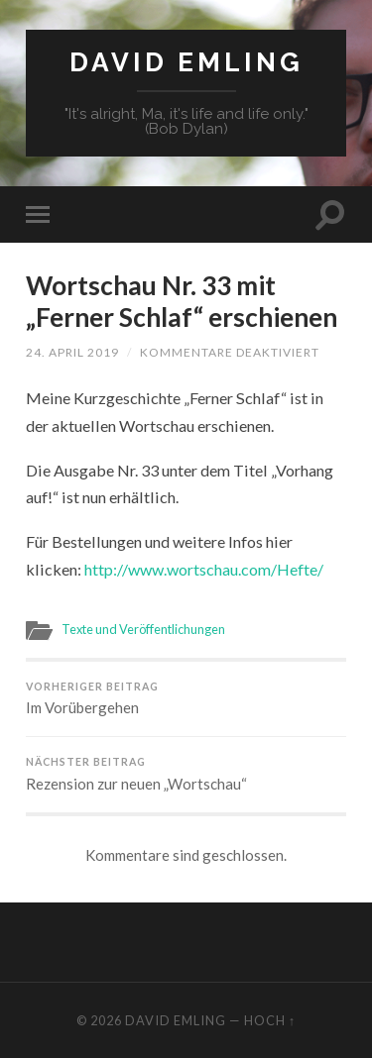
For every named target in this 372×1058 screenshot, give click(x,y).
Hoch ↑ (270, 1020)
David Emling (186, 62)
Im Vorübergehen (186, 699)
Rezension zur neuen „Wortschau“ (186, 774)
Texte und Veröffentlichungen (143, 629)
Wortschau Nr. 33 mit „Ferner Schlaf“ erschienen (181, 301)
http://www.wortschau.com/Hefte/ (203, 569)
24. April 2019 (72, 352)
